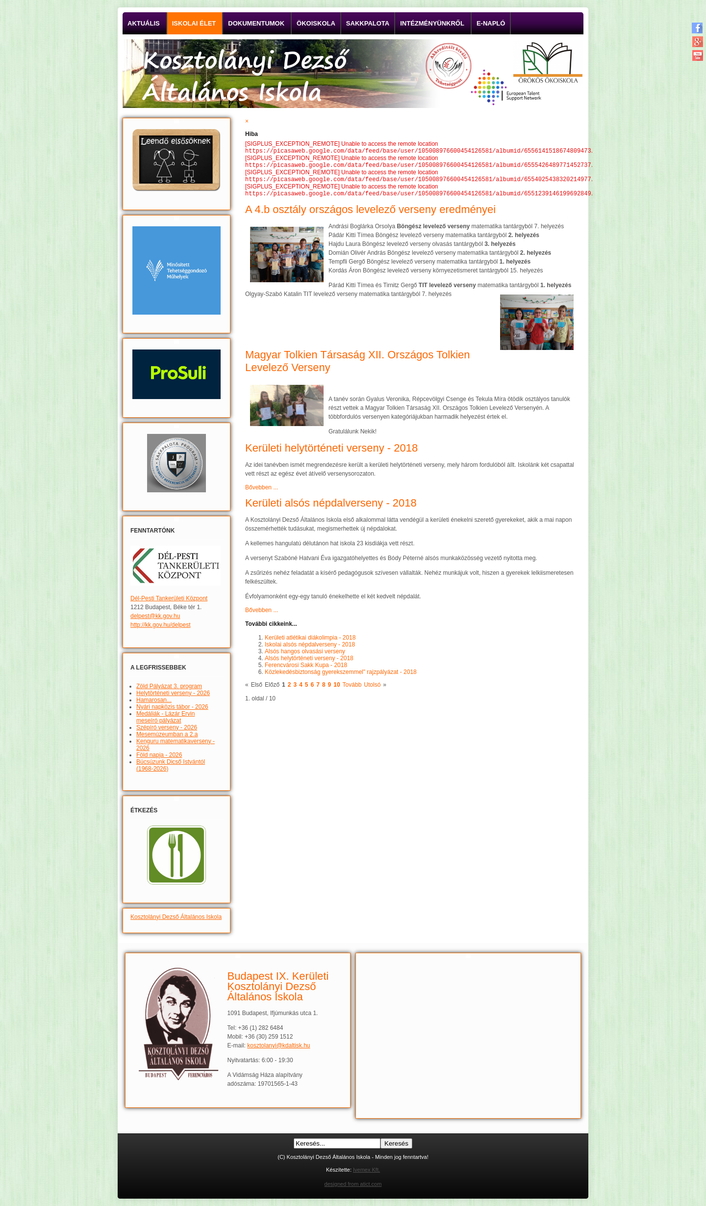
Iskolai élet (194, 23)
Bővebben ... (261, 491)
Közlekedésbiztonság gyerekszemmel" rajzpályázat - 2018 (341, 675)
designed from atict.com (353, 1184)
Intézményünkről (432, 23)
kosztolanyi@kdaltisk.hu (278, 1045)
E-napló (491, 23)
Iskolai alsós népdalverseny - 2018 (310, 648)
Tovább (352, 688)
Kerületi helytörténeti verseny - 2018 (331, 452)
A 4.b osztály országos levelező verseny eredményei (370, 213)
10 (336, 688)
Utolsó (372, 688)
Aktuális (143, 23)
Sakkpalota (367, 23)
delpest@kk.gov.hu (155, 616)
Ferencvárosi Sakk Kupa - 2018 (306, 669)
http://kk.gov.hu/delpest (160, 624)
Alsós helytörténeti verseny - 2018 (309, 662)
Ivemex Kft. (366, 1170)
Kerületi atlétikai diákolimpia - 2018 (310, 641)
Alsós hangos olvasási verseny (305, 655)
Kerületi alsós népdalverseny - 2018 (331, 507)
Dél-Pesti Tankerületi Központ (168, 598)
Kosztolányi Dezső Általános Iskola (176, 916)
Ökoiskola (316, 23)
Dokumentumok (256, 23)
